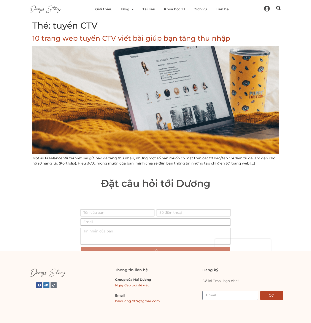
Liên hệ (222, 9)
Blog (127, 9)
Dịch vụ (200, 9)
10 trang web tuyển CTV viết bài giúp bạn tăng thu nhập (131, 38)
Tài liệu (148, 9)
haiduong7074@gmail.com (137, 301)
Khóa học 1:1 (174, 9)
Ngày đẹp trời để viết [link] (132, 285)
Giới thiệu (104, 9)
